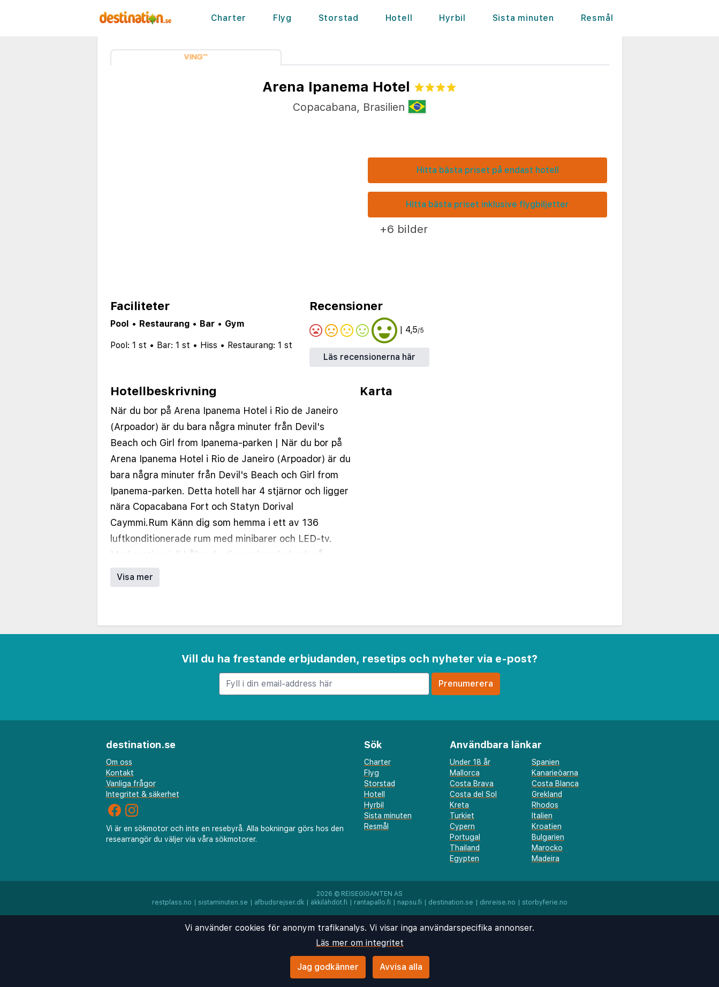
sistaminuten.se (223, 902)
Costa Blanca (555, 783)
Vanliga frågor (131, 783)
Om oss (119, 762)
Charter (229, 18)
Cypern (462, 826)
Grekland (547, 794)
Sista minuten (523, 18)
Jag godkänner (328, 967)
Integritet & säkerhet (142, 794)
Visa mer (135, 577)
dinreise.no (498, 902)
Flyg (282, 18)
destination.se (450, 902)
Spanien (545, 762)
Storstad (339, 18)
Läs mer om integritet (360, 943)
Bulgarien (548, 837)
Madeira (545, 858)
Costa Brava (472, 783)
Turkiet (462, 815)
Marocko (547, 847)
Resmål (597, 18)
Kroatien (547, 826)
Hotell (399, 18)
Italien (542, 815)
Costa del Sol (473, 794)
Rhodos (545, 805)
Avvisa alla (401, 967)
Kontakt (120, 772)
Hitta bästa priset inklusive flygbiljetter (487, 204)
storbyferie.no (544, 902)
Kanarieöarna (555, 772)
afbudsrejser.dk (279, 902)
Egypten (464, 858)
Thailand (465, 847)
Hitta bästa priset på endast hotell (488, 170)
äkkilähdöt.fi (329, 902)
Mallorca (465, 772)
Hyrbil (452, 18)
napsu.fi (409, 902)
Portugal (465, 837)
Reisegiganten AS (372, 894)
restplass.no (172, 902)
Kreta (459, 805)
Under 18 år (470, 762)
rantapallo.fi (372, 902)
